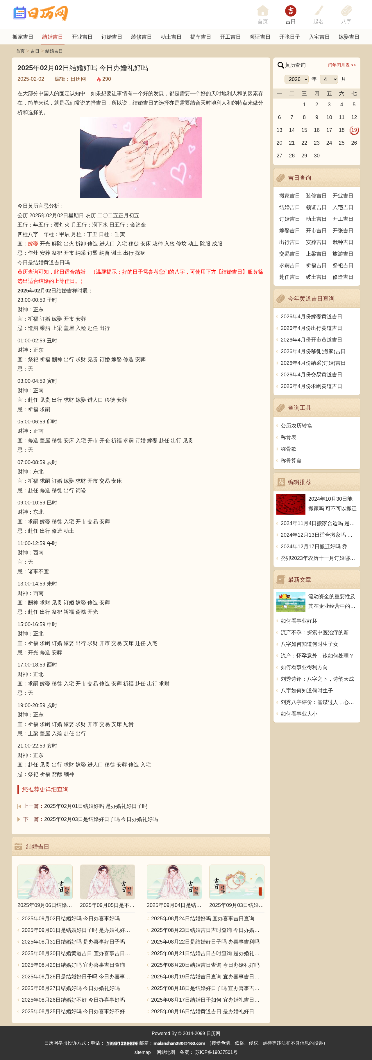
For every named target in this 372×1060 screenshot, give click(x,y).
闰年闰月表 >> (342, 64)
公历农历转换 (296, 426)
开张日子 (289, 37)
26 (354, 143)
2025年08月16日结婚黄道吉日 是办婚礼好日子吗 (207, 1011)
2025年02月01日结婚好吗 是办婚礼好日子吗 (95, 806)
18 (342, 130)
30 (317, 156)
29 (304, 156)
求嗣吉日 (289, 265)
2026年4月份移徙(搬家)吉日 (313, 351)
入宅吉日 (319, 37)
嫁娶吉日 (349, 37)
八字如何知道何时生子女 (309, 644)
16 (317, 130)
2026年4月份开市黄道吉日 (311, 340)
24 (329, 143)
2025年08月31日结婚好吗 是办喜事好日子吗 (73, 942)
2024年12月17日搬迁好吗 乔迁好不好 (319, 546)
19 (354, 130)
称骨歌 (288, 449)
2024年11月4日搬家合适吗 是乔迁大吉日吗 (319, 523)
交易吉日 (289, 254)
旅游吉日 (342, 254)
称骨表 (288, 437)
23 (317, 143)
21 (292, 143)
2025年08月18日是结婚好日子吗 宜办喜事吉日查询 (207, 988)
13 (279, 130)
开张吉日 (342, 230)
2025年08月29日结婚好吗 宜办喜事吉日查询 (73, 965)
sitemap (143, 1052)
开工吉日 (230, 37)
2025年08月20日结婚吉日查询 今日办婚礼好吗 (205, 965)
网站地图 (166, 1052)
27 (279, 156)
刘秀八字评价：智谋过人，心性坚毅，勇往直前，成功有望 (319, 702)
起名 (318, 21)
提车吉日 (200, 37)
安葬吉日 (316, 242)
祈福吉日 (316, 265)
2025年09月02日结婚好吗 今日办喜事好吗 (71, 918)
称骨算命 (291, 460)
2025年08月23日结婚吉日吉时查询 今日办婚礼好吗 (207, 930)
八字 (346, 21)
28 (292, 156)
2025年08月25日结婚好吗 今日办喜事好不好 (73, 1011)
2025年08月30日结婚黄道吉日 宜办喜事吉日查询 (78, 953)
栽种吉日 (342, 242)
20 (279, 143)
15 (304, 130)
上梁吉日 (316, 254)
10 (329, 117)
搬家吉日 (22, 37)
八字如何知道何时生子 (307, 691)
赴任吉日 (289, 277)
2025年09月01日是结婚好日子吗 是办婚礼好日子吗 (78, 930)
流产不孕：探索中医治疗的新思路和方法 (319, 632)
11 (342, 117)
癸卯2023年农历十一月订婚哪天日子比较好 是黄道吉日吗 (319, 558)
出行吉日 (289, 242)
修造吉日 (342, 277)
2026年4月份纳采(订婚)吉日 (313, 363)
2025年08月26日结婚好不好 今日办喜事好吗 (73, 1000)
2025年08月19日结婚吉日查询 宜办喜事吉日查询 (207, 977)
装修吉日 (141, 37)
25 (342, 143)
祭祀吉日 (342, 265)
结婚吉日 (52, 37)
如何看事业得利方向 (304, 667)
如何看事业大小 (299, 714)
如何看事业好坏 (299, 621)
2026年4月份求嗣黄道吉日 (311, 386)
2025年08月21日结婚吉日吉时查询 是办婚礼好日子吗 (207, 953)
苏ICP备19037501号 (216, 1052)
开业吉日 (82, 37)
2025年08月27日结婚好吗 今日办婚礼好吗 (71, 988)
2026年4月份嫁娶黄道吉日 (311, 316)
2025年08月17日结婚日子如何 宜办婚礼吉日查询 (207, 1000)
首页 (20, 50)
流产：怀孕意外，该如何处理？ (317, 656)
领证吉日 (260, 37)
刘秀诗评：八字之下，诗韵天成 (317, 679)
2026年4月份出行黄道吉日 (311, 328)
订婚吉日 (111, 37)
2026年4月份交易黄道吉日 (311, 375)
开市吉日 (316, 230)
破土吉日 (316, 277)
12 (354, 117)
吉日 (290, 21)
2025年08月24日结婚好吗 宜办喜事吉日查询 (202, 918)
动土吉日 (171, 37)
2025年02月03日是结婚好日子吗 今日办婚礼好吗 (101, 819)
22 (304, 143)
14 (292, 130)
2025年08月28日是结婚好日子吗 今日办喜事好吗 (78, 977)
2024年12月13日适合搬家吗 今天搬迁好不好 (319, 535)
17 (329, 130)
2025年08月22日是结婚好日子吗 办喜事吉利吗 (205, 942)
